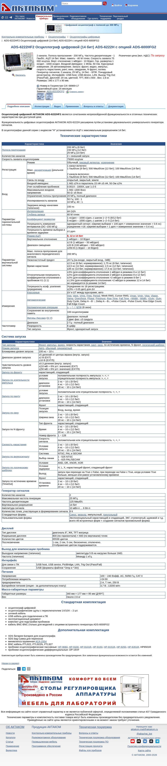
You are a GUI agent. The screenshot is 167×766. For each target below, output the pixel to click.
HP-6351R (133, 647)
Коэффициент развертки (41, 219)
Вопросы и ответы (88, 733)
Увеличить (20, 75)
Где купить (93, 18)
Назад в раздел (10, 663)
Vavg (75, 295)
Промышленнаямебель (60, 17)
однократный (64, 348)
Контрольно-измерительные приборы (52, 733)
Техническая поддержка (95, 727)
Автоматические (36, 299)
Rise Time (112, 298)
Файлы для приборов (90, 750)
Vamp (70, 298)
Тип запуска (8, 344)
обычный (51, 348)
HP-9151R (109, 647)
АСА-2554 (41, 641)
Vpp (69, 295)
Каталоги (10, 737)
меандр (82, 514)
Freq (89, 295)
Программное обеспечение (46, 746)
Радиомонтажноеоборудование (78, 17)
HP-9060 (63, 647)
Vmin (140, 295)
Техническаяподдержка (106, 17)
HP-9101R (85, 647)
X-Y (49, 318)
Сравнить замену (76, 92)
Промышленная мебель (44, 741)
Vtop (147, 295)
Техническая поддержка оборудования (99, 737)
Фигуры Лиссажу (36, 318)
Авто (41, 348)
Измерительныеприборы (44, 17)
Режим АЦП (33, 235)
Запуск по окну (10, 412)
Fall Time (124, 298)
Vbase (154, 295)
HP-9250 (121, 647)
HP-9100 (74, 647)
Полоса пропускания (13, 150)
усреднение (107, 162)
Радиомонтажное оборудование (49, 737)
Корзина (133, 5)
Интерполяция (35, 211)
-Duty (158, 298)
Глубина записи (36, 214)
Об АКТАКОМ (15, 727)
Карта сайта (144, 750)
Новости (31, 18)
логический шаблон (153, 344)
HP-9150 (97, 647)
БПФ (79, 307)
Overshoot (80, 298)
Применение (12, 746)
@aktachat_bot (144, 733)
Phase (90, 298)
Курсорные (33, 292)
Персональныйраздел (120, 17)
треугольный (110, 514)
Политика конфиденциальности (144, 746)
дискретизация (42, 170)
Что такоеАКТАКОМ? (20, 17)
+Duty (151, 298)
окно (100, 344)
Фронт (42, 344)
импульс (51, 344)
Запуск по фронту (12, 372)
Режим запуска (10, 348)
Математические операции (42, 307)
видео (61, 344)
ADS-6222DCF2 (55, 91)
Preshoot (100, 298)
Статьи (9, 741)
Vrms (82, 295)
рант (93, 344)
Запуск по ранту (11, 396)
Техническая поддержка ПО (93, 741)
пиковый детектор (89, 162)
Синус (72, 514)
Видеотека (11, 750)
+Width (134, 298)
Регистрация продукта (90, 746)
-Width (142, 298)
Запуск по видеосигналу (15, 456)
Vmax (133, 295)
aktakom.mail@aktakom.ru (144, 729)
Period (96, 295)
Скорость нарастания (14, 444)
